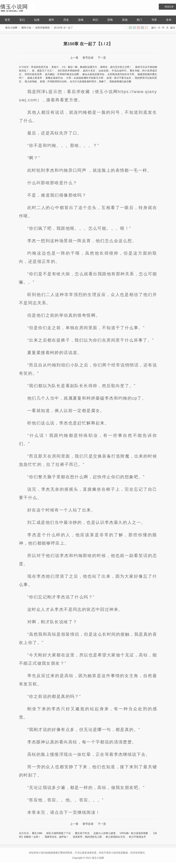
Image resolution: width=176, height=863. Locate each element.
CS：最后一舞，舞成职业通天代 (79, 67)
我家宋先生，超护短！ (57, 836)
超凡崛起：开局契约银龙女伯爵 (62, 74)
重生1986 (37, 833)
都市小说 (26, 27)
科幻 (95, 19)
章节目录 (88, 57)
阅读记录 (169, 6)
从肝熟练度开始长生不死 (120, 74)
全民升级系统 (42, 27)
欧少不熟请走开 (137, 836)
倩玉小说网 (11, 27)
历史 (66, 19)
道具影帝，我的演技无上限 (87, 836)
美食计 (55, 67)
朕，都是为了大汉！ (43, 70)
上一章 (74, 57)
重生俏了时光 (82, 833)
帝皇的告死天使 (39, 67)
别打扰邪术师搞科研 (69, 70)
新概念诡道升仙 (54, 77)
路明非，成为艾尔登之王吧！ (116, 67)
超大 (172, 27)
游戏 (81, 19)
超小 (153, 27)
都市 (51, 19)
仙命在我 (103, 70)
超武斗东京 (89, 70)
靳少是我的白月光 (115, 836)
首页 (7, 19)
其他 (125, 19)
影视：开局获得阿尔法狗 (53, 81)
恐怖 (110, 19)
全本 (169, 19)
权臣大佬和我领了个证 (58, 833)
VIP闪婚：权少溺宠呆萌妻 (134, 833)
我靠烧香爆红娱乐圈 (120, 81)
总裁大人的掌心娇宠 (105, 833)
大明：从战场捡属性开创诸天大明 (84, 77)
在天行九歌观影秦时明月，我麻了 (88, 81)
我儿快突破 (31, 81)
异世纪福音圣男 (33, 74)
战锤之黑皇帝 (34, 77)
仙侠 (37, 19)
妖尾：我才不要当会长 (119, 77)
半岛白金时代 (119, 70)
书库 (154, 19)
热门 (139, 19)
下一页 (102, 57)
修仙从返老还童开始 (93, 74)
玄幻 (22, 19)
